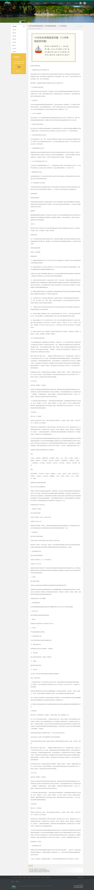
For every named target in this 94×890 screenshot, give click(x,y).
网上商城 (61, 3)
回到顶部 (80, 877)
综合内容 (76, 3)
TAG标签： (30, 865)
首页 (22, 3)
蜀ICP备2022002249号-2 (47, 886)
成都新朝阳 (17, 881)
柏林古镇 (37, 3)
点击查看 (18, 70)
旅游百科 (14, 51)
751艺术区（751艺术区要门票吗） (40, 869)
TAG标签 (19, 886)
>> (80, 26)
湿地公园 (29, 3)
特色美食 (45, 3)
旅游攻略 (53, 3)
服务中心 (68, 3)
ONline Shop (15, 58)
